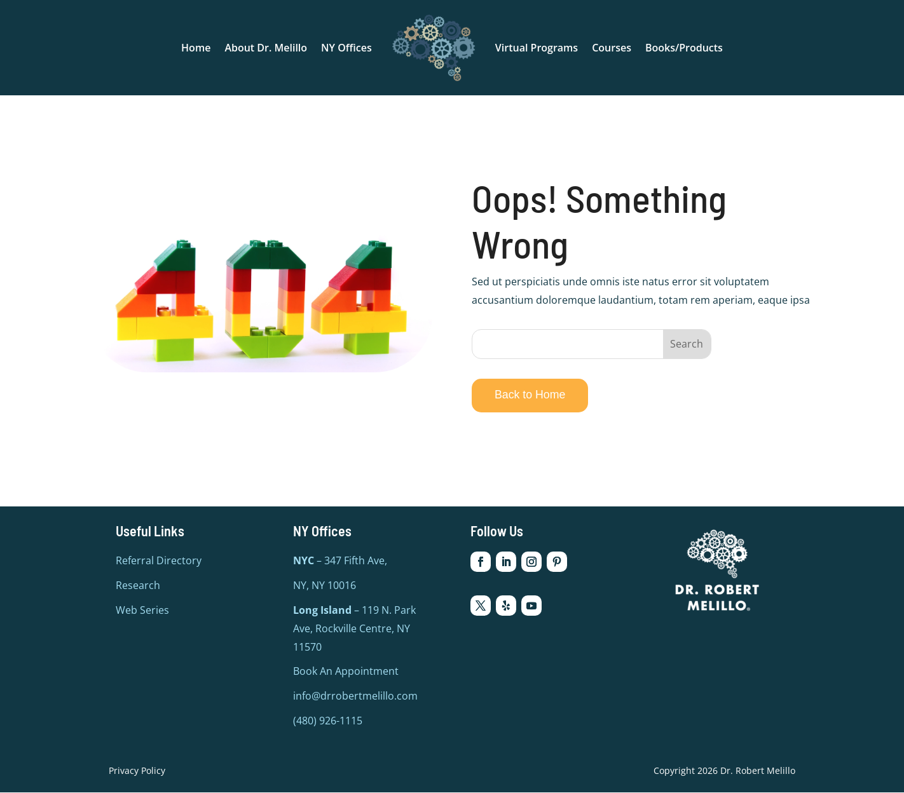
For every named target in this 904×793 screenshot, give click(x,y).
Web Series (142, 611)
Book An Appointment (346, 672)
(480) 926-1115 (327, 721)
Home (195, 48)
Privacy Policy (137, 770)
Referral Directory (159, 561)
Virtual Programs (536, 48)
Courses (611, 48)
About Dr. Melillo (265, 48)
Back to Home (531, 394)
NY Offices (346, 48)
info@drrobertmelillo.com (355, 696)
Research (138, 586)
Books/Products (684, 48)
